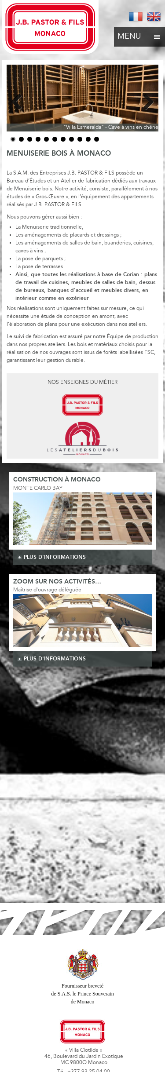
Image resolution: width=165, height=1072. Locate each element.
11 (96, 139)
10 (88, 139)
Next (145, 100)
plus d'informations (55, 557)
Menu (139, 34)
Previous (20, 100)
